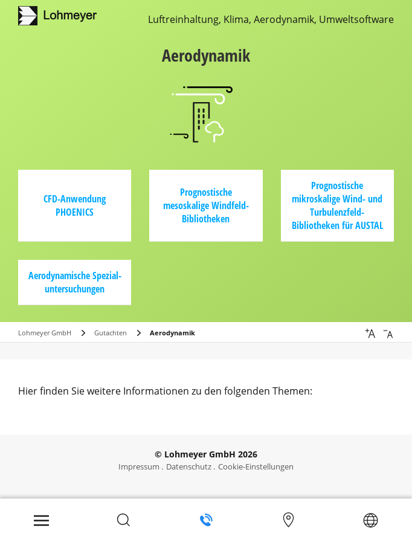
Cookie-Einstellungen (256, 466)
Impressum (138, 466)
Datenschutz (188, 466)
